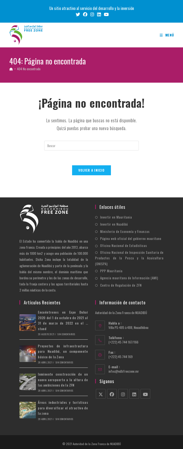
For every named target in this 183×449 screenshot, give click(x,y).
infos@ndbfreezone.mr (123, 371)
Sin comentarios (66, 334)
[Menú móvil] (167, 34)
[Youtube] (145, 394)
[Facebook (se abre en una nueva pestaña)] (85, 14)
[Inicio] (11, 68)
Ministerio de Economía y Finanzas (125, 231)
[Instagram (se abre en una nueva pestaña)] (92, 14)
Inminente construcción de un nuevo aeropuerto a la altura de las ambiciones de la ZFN (63, 379)
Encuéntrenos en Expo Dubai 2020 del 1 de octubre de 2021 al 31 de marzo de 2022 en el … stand (63, 320)
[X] (101, 394)
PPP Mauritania (111, 270)
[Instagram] (123, 394)
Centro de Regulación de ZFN (121, 285)
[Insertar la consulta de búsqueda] (91, 145)
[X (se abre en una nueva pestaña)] (78, 14)
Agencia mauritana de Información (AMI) (129, 277)
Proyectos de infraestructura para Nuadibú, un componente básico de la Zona (63, 351)
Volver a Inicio (91, 170)
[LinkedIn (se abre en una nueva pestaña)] (99, 14)
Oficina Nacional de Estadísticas (123, 245)
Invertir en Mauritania (116, 217)
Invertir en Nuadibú (114, 224)
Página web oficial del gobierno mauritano (130, 238)
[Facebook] (112, 394)
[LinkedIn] (134, 394)
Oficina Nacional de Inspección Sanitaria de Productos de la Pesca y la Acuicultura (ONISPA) (129, 258)
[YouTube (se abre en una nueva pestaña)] (105, 14)
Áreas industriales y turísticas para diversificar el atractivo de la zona (63, 408)
